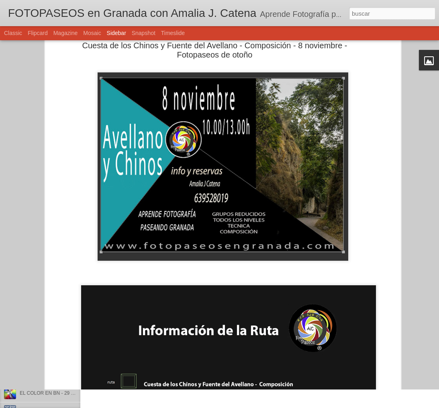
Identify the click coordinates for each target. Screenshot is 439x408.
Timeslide (173, 33)
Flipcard (38, 33)
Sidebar (116, 33)
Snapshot (143, 33)
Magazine (65, 33)
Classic (13, 33)
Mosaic (92, 33)
